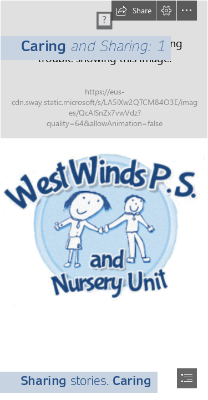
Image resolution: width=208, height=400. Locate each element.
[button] (133, 11)
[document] (104, 200)
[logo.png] (104, 224)
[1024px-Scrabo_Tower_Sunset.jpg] (104, 69)
